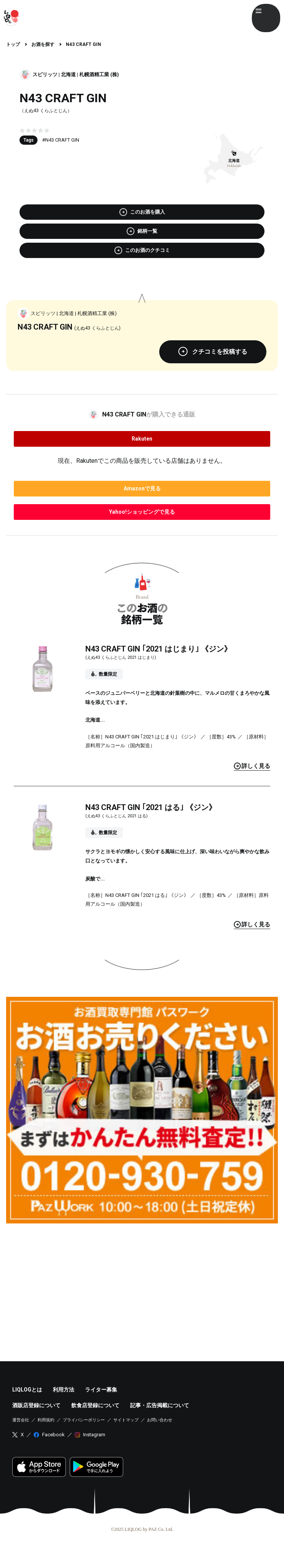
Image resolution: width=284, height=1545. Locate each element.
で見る (142, 488)
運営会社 (20, 1420)
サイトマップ (126, 1420)
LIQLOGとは (27, 1390)
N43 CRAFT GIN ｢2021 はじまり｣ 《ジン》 (158, 648)
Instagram (94, 1434)
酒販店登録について (36, 1405)
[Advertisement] (142, 1282)
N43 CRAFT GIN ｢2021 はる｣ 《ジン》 (150, 807)
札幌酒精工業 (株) (99, 74)
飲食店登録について (95, 1405)
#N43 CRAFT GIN (60, 140)
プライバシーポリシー (84, 1420)
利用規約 (46, 1420)
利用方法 (63, 1390)
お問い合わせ (159, 1420)
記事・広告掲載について (159, 1405)
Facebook (53, 1434)
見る (252, 766)
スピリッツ (45, 74)
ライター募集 (101, 1390)
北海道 (68, 74)
